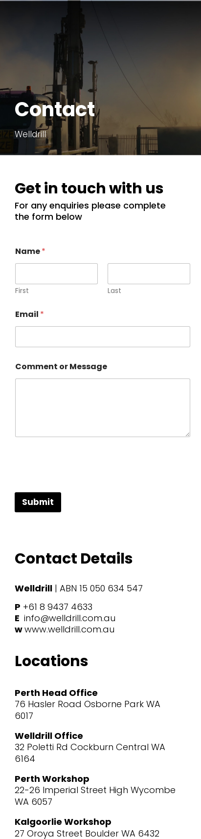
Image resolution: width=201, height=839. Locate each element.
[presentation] (89, 486)
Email (29, 314)
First (22, 291)
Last (114, 291)
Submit (38, 502)
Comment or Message (61, 366)
